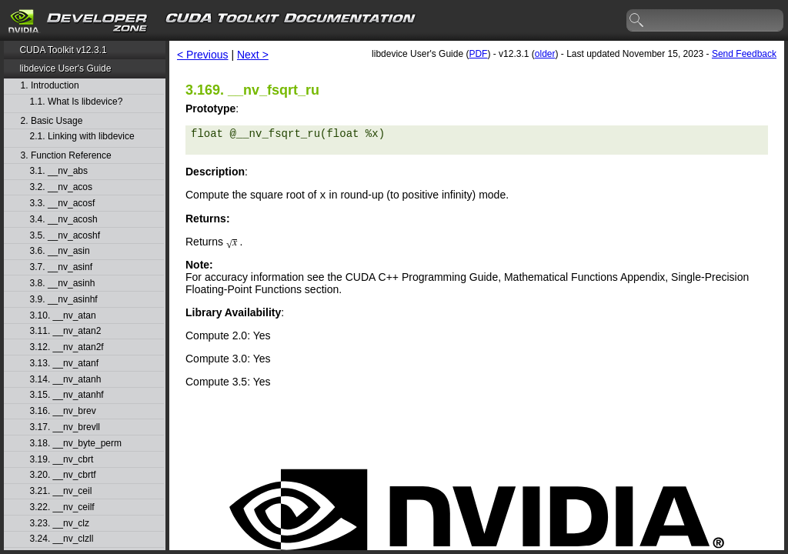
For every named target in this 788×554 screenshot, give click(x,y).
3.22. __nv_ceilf (62, 507)
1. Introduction (50, 86)
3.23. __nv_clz (59, 524)
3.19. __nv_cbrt (62, 460)
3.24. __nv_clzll (62, 539)
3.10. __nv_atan (63, 316)
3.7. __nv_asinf (61, 267)
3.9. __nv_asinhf (64, 300)
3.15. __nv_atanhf (67, 395)
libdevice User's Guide (65, 68)
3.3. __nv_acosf (62, 204)
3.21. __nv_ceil (61, 491)
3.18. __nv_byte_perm (76, 444)
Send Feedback (744, 53)
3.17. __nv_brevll (65, 427)
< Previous (203, 54)
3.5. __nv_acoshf (65, 236)
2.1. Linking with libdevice (82, 137)
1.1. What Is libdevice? (76, 102)
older (545, 53)
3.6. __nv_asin (60, 251)
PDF (478, 53)
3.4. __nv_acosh (64, 220)
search (637, 20)
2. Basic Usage (52, 121)
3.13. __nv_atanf (64, 364)
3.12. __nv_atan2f (67, 347)
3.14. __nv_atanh (66, 380)
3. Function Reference (66, 156)
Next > (253, 54)
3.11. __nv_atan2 (66, 331)
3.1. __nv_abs (59, 171)
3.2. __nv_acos (61, 187)
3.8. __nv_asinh (62, 284)
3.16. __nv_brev (63, 411)
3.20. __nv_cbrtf (63, 475)
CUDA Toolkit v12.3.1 (62, 50)
